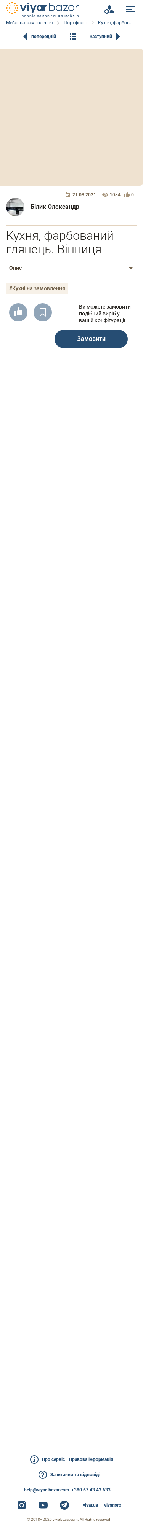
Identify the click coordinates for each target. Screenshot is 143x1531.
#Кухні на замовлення (37, 288)
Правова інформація (91, 1459)
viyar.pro (112, 1505)
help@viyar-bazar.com (46, 1490)
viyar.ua (90, 1505)
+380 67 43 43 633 (91, 1490)
